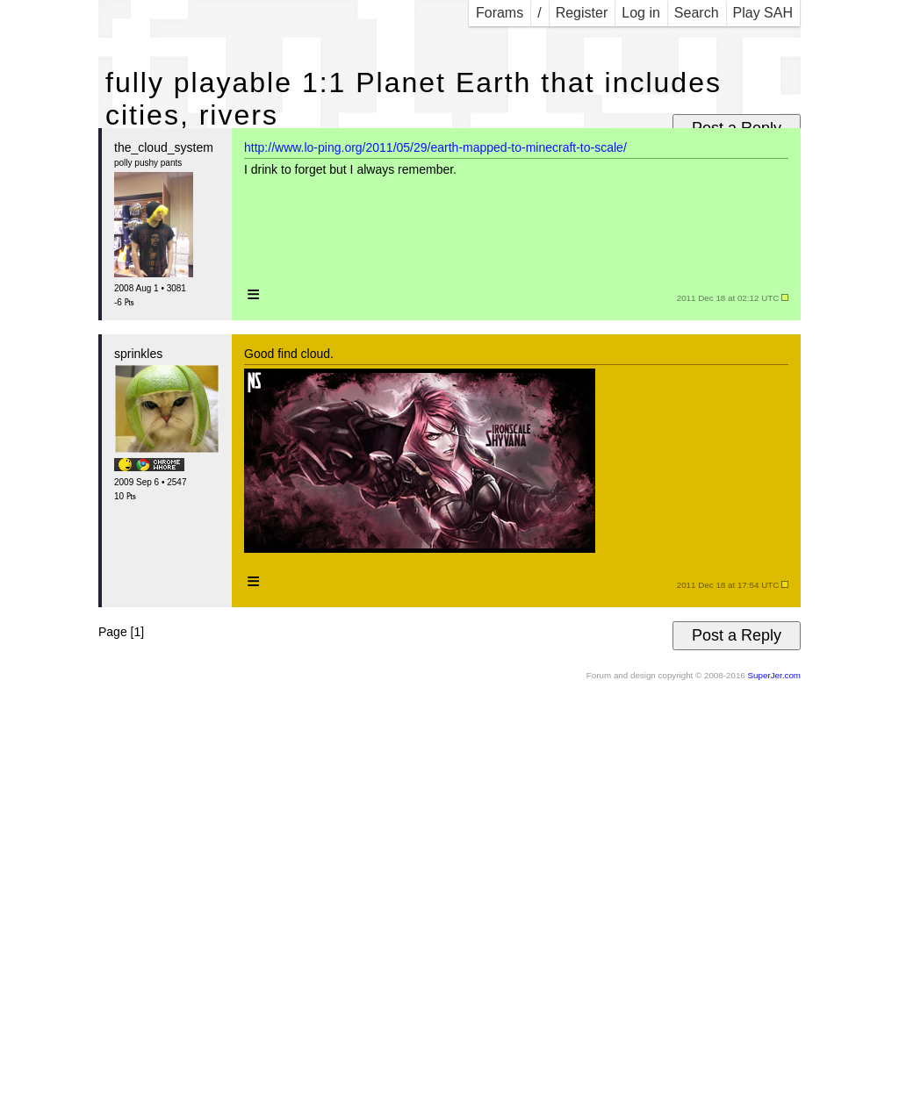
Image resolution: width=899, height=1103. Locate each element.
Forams (499, 12)
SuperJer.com (774, 675)
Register (582, 12)
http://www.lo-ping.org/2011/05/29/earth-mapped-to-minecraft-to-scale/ (435, 147)
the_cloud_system (163, 147)
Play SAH (763, 12)
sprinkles (138, 354)
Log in (641, 12)
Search (696, 12)
